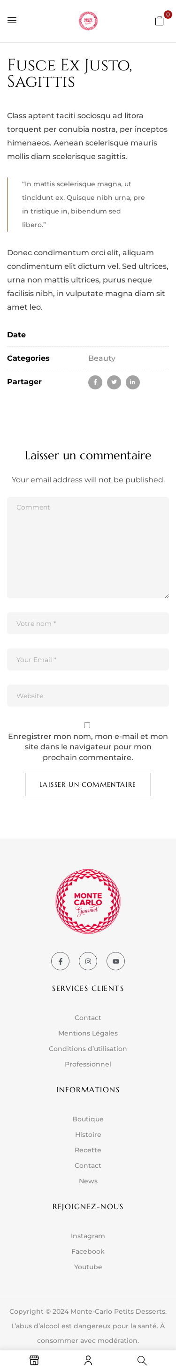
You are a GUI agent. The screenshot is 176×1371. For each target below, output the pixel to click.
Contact (88, 1017)
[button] (159, 20)
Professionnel (88, 1064)
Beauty (101, 358)
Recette (88, 1150)
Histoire (88, 1134)
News (88, 1181)
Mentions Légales (88, 1033)
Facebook (88, 1251)
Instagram (88, 1236)
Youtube (88, 1267)
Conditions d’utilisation (88, 1048)
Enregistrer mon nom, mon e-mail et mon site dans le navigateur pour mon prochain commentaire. (88, 747)
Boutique (88, 1119)
